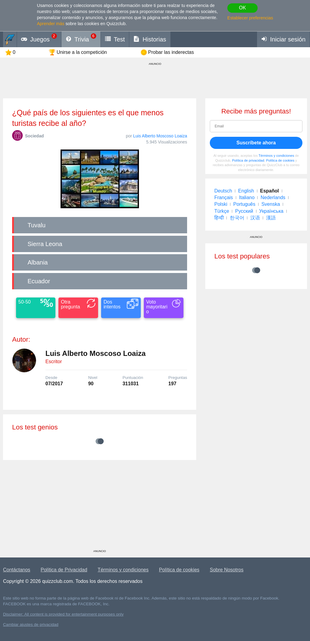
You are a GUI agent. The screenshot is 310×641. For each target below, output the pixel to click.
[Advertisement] (99, 507)
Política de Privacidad (64, 569)
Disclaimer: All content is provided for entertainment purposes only (63, 614)
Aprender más (50, 23)
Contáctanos (16, 569)
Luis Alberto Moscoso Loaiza (160, 135)
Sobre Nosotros (226, 569)
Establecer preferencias (250, 17)
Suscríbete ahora (256, 142)
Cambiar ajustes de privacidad (30, 624)
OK (242, 7)
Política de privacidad (248, 160)
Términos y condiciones (276, 155)
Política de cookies (280, 160)
